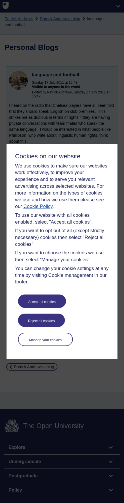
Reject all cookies (41, 321)
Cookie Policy (38, 206)
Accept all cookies (42, 302)
